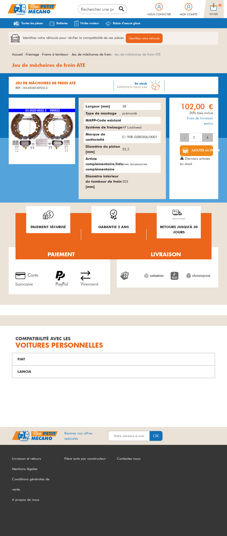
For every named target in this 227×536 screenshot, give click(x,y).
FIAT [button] (21, 360)
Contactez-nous (129, 459)
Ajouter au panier (202, 151)
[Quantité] (195, 138)
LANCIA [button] (24, 372)
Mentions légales (25, 469)
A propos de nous (25, 500)
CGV (15, 524)
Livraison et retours (26, 459)
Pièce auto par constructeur (85, 459)
